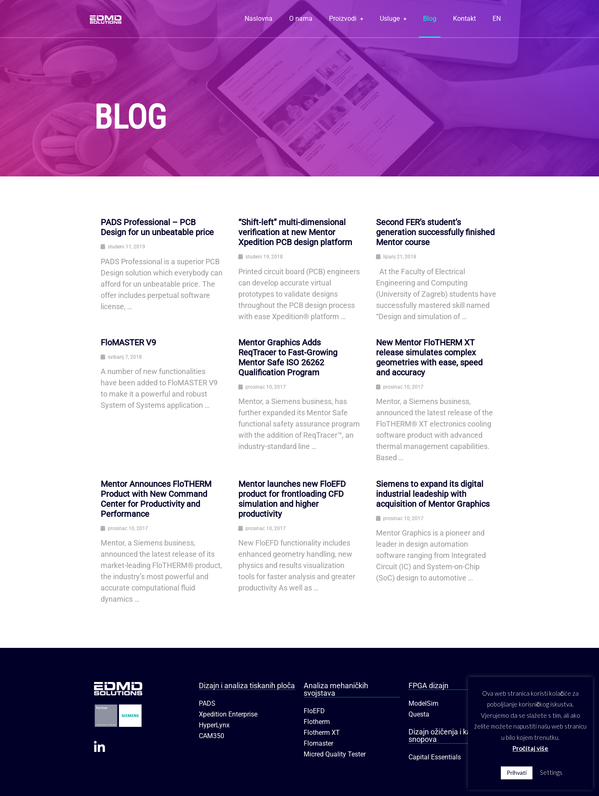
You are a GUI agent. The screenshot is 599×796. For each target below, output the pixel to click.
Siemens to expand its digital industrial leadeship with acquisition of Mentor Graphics (433, 494)
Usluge (393, 18)
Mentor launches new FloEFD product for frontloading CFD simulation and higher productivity (292, 499)
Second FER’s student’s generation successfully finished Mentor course (435, 232)
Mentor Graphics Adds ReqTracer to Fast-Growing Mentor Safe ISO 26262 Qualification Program (287, 357)
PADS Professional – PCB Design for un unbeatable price (157, 227)
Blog (429, 18)
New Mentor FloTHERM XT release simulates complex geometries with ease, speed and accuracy (429, 357)
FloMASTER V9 (128, 342)
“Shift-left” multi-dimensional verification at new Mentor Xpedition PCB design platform (295, 232)
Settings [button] (551, 772)
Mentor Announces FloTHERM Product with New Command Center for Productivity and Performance (156, 499)
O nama (300, 18)
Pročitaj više (530, 748)
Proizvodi (346, 18)
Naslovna (258, 18)
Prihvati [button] (517, 772)
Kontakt (464, 18)
